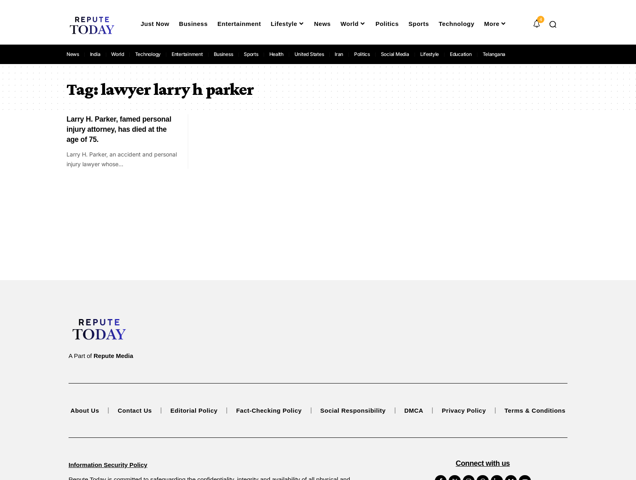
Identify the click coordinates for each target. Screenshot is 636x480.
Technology (148, 54)
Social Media (395, 54)
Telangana (494, 54)
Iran (339, 54)
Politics (362, 54)
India (95, 54)
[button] (553, 24)
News (73, 54)
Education (461, 54)
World (117, 54)
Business (223, 54)
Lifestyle (429, 54)
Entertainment (187, 54)
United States (309, 54)
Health (276, 54)
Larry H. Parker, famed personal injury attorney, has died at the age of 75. (120, 129)
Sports (251, 54)
